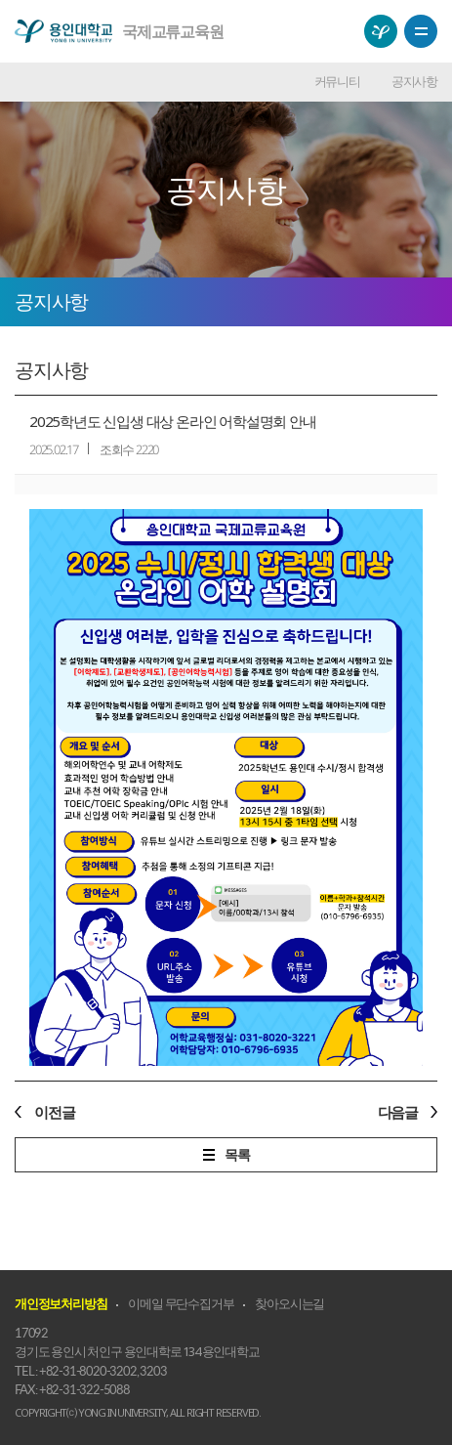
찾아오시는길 (289, 1303)
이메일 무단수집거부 (180, 1303)
